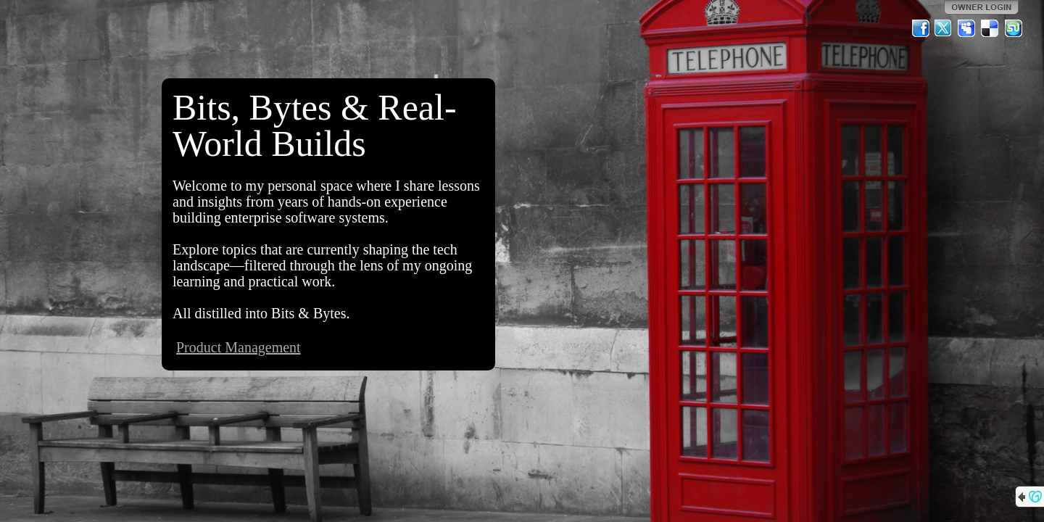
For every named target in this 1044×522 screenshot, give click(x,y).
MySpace (967, 28)
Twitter (944, 28)
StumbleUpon (1013, 28)
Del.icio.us (990, 28)
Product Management (238, 347)
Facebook (921, 28)
